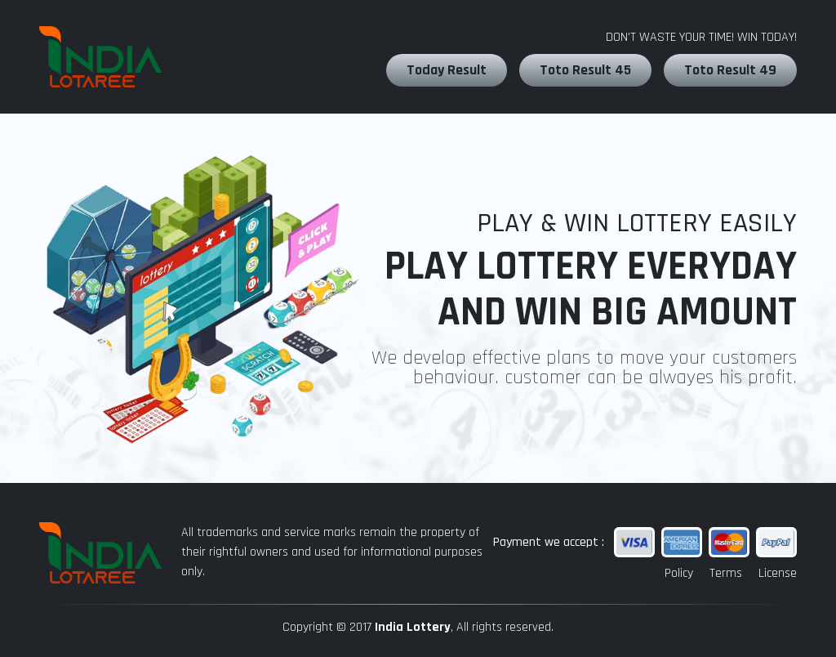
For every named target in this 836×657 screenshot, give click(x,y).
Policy (679, 573)
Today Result (447, 69)
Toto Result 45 (585, 69)
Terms (725, 573)
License (777, 573)
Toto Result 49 (730, 69)
